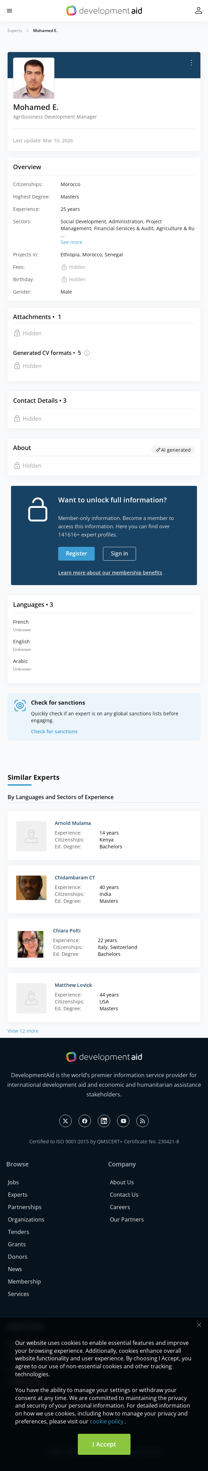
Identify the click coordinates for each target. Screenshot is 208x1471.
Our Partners (127, 1219)
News (15, 1269)
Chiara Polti (67, 930)
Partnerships (25, 1207)
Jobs (13, 1182)
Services (18, 1294)
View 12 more (23, 1031)
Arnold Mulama (73, 823)
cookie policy (106, 1421)
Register (76, 553)
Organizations (26, 1219)
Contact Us (124, 1194)
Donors (18, 1256)
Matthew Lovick (73, 985)
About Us (122, 1182)
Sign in (119, 553)
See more (71, 242)
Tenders (18, 1232)
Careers (120, 1207)
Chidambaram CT (75, 877)
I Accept (104, 1444)
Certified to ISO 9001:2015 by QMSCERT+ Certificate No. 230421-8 (104, 1141)
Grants (17, 1244)
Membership (24, 1281)
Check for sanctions (54, 731)
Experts (15, 30)
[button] (9, 11)
